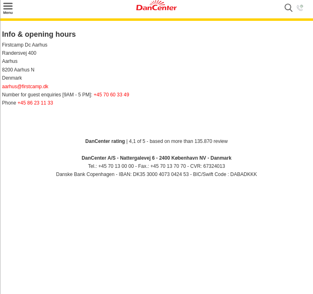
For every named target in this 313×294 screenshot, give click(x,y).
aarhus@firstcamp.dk (25, 86)
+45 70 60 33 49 (111, 95)
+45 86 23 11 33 (35, 103)
